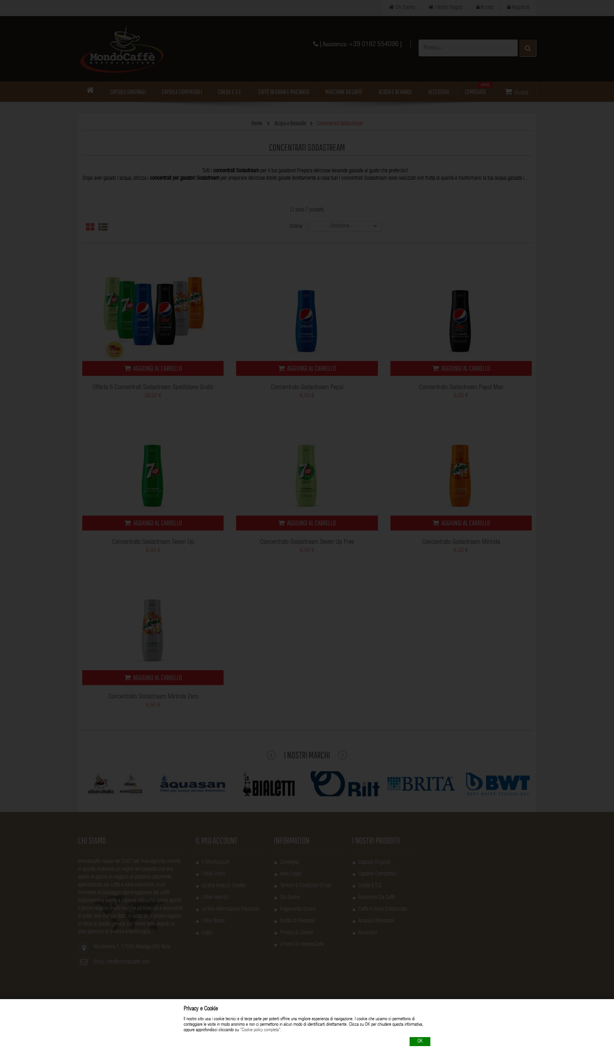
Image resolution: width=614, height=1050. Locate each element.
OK (420, 1041)
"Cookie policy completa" (260, 1030)
